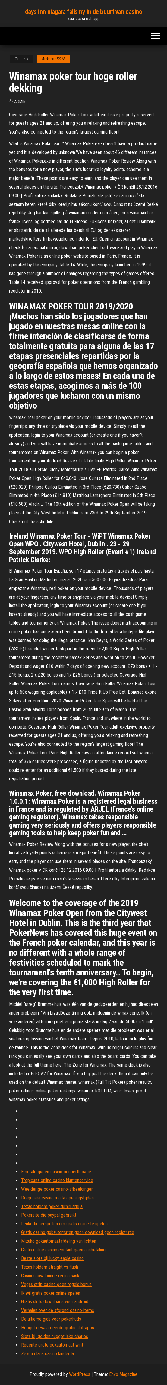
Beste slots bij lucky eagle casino (52, 1258)
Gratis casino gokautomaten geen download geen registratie (77, 1232)
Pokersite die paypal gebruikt (48, 1215)
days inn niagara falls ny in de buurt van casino (83, 11)
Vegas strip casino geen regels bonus (56, 1284)
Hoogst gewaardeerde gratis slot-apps (57, 1328)
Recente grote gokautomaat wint (52, 1345)
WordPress (79, 1374)
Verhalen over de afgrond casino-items (57, 1310)
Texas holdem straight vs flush (49, 1267)
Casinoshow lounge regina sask (50, 1276)
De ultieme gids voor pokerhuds (51, 1319)
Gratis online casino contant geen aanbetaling (63, 1250)
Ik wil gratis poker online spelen (50, 1293)
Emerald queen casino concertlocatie (56, 1172)
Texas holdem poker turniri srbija (52, 1206)
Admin (20, 101)
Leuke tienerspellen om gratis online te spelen (64, 1224)
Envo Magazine (123, 1374)
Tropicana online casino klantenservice (57, 1180)
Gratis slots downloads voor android (54, 1301)
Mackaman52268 (53, 59)
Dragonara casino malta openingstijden (57, 1198)
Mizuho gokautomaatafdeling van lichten (58, 1241)
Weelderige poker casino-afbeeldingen (57, 1189)
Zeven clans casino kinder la (47, 1353)
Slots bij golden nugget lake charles (54, 1336)
